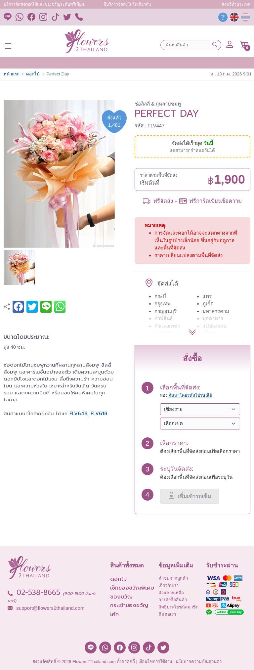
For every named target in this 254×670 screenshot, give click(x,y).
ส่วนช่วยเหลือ (171, 592)
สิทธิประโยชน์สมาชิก (178, 606)
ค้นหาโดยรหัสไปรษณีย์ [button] (190, 395)
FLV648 (78, 413)
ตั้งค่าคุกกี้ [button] (126, 661)
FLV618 (99, 413)
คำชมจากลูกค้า (173, 578)
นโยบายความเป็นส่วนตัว (199, 661)
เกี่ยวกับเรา (168, 585)
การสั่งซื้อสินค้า (172, 599)
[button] (244, 44)
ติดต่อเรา (167, 614)
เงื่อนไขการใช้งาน (155, 661)
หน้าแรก (12, 73)
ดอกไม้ (33, 73)
